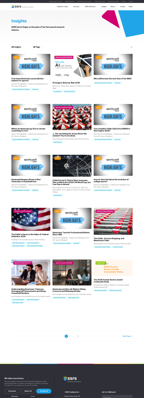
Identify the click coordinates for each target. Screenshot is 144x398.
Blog (16, 57)
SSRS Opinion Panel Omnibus (34, 245)
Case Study (101, 263)
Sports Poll (35, 89)
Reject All (28, 391)
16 (78, 336)
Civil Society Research (33, 243)
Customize (12, 391)
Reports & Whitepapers (64, 57)
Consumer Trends (117, 247)
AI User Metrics (57, 91)
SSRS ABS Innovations (115, 290)
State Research (58, 142)
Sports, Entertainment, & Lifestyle (20, 89)
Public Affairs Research (18, 243)
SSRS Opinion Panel (69, 91)
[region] (28, 385)
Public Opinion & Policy (18, 245)
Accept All (44, 391)
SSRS (22, 6)
